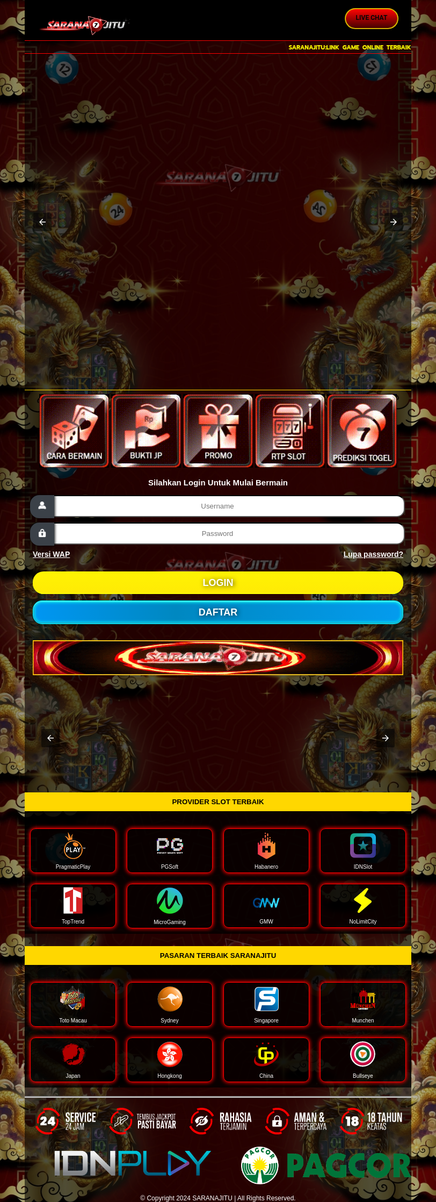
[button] (42, 222)
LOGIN (218, 582)
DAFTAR (218, 612)
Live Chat (372, 18)
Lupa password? (373, 554)
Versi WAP (51, 554)
